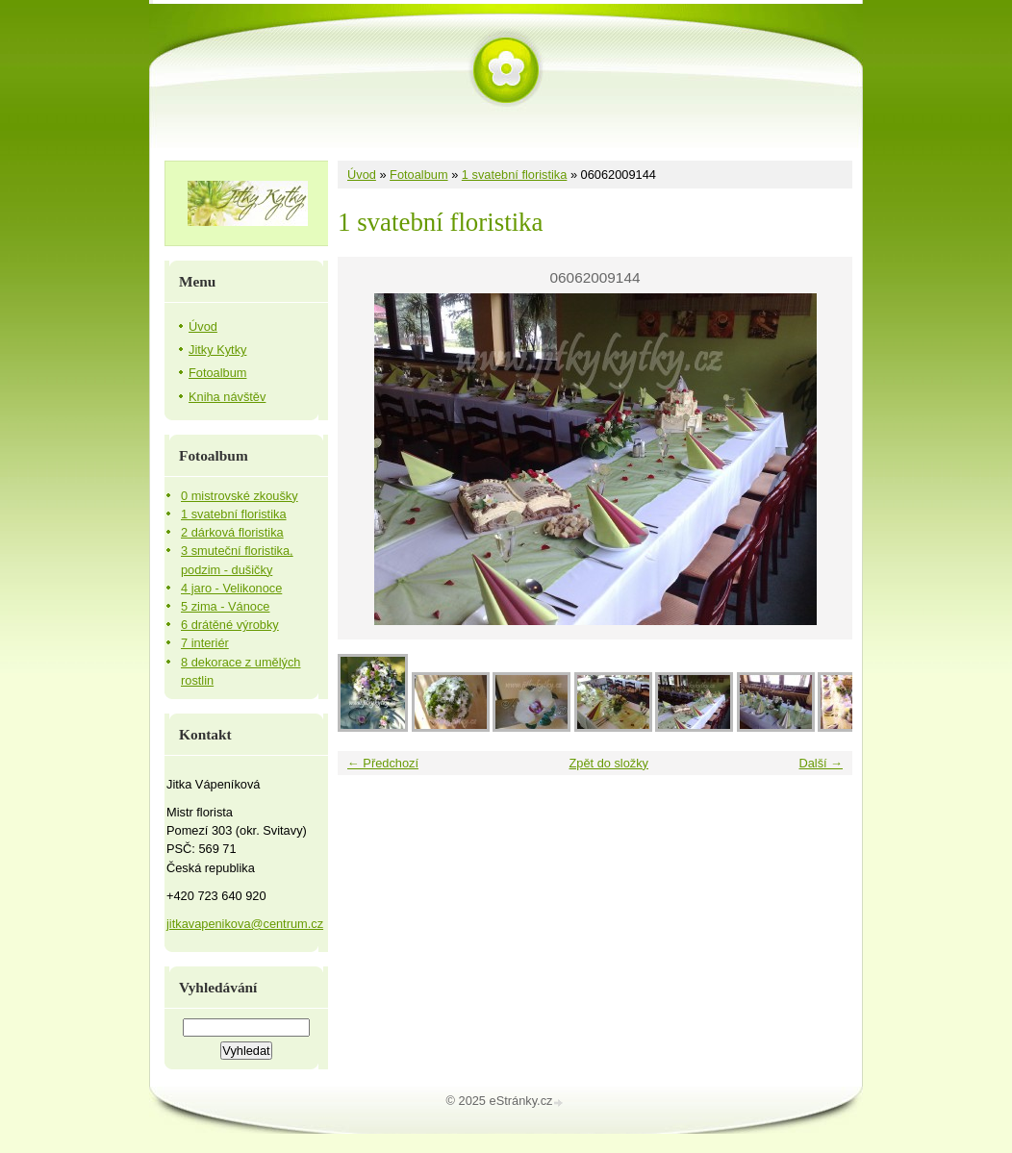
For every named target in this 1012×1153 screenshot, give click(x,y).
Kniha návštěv (227, 396)
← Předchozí (382, 763)
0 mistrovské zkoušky (239, 496)
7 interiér (205, 643)
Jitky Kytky (217, 349)
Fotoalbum (418, 174)
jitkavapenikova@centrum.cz (244, 923)
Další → (820, 763)
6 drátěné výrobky (230, 624)
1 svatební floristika (515, 174)
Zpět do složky (608, 763)
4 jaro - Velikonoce (231, 588)
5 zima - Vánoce (225, 606)
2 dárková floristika (232, 532)
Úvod (361, 174)
